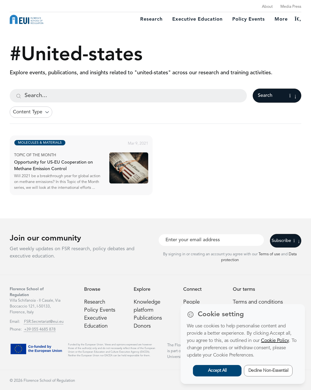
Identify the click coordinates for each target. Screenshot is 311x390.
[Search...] (128, 95)
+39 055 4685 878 (40, 330)
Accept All (217, 370)
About (267, 7)
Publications (148, 318)
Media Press (290, 7)
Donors (142, 326)
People (191, 302)
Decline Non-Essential (268, 370)
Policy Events (248, 19)
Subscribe (286, 241)
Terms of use (270, 254)
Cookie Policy (275, 340)
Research (151, 19)
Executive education (197, 19)
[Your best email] (211, 240)
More (281, 19)
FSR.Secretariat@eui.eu (44, 322)
